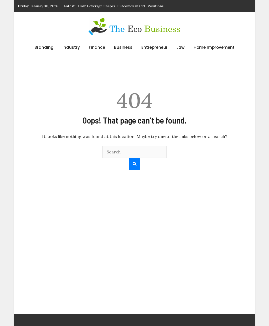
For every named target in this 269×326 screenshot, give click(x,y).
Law (181, 47)
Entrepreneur (154, 47)
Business (123, 47)
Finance (97, 47)
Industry (71, 47)
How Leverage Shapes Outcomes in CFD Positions (121, 6)
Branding (44, 47)
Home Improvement (214, 47)
